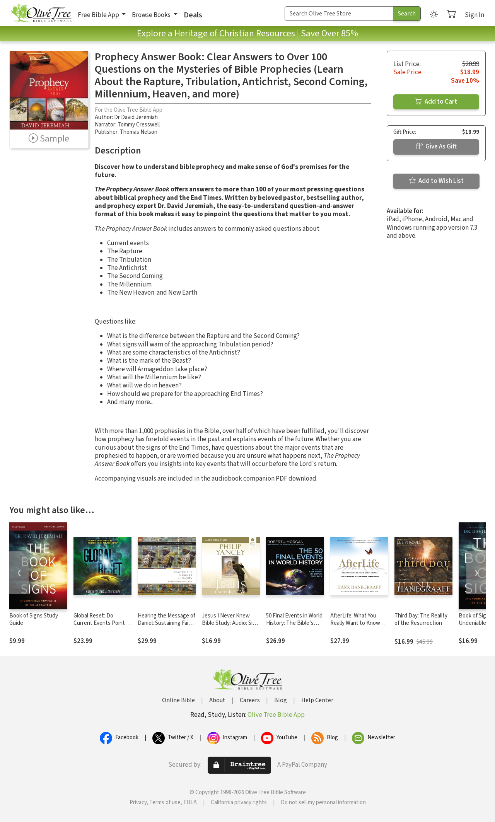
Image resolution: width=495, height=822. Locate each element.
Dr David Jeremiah (136, 117)
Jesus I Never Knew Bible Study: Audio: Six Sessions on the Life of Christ (229, 627)
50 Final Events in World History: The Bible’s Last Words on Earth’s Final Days (294, 627)
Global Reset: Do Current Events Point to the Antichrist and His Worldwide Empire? (102, 627)
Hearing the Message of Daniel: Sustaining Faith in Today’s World (166, 623)
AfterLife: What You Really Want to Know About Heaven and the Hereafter (357, 627)
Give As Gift (436, 146)
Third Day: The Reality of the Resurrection (420, 619)
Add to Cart (436, 101)
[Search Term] (339, 13)
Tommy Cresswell (139, 125)
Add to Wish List (436, 181)
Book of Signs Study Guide (33, 619)
